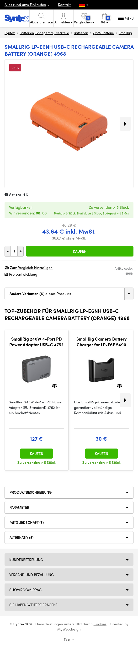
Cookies (100, 623)
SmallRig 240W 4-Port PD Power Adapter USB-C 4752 (36, 341)
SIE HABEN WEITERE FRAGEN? (33, 604)
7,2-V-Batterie (103, 32)
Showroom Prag (25, 589)
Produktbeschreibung (31, 492)
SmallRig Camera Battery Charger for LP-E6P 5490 (101, 341)
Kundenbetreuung (26, 559)
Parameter (19, 507)
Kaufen (79, 251)
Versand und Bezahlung (31, 574)
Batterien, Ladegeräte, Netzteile (44, 32)
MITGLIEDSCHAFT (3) (27, 522)
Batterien (81, 32)
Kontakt (64, 4)
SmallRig (125, 32)
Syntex (10, 32)
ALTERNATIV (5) (21, 537)
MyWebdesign (69, 629)
